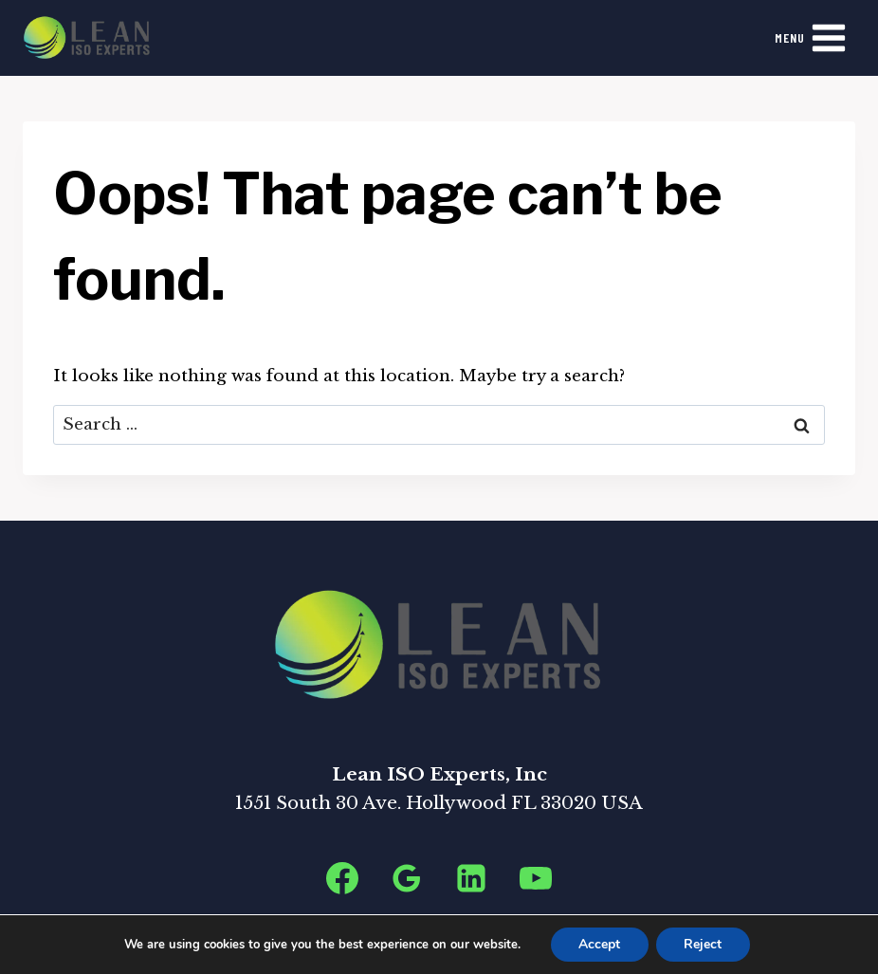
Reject (704, 944)
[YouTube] (535, 878)
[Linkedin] (471, 878)
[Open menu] (810, 37)
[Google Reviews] (407, 878)
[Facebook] (342, 878)
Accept (599, 944)
